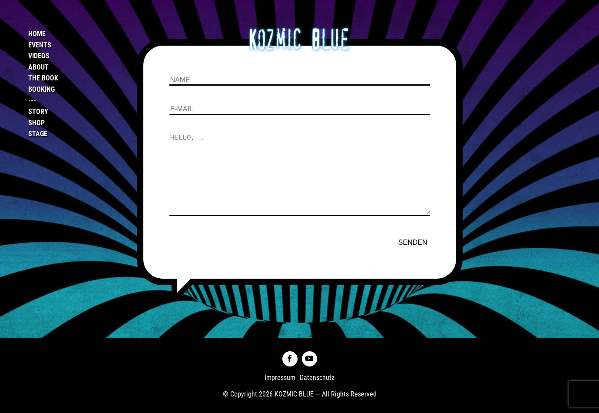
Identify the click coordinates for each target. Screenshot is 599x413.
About (38, 67)
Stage (37, 134)
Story (38, 111)
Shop (36, 123)
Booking (41, 89)
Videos (39, 56)
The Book (43, 78)
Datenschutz (317, 377)
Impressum (280, 377)
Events (39, 45)
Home (37, 34)
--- (32, 101)
